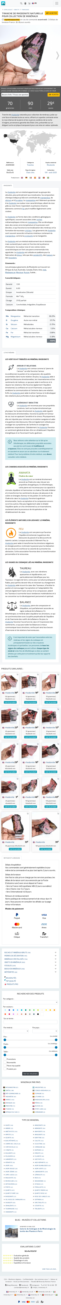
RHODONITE (10, 1196)
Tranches (25, 9)
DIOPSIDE (39, 1150)
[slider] (5, 1040)
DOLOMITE (10, 1153)
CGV (5, 1279)
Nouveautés (10, 978)
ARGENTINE (40, 1087)
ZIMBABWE (40, 1112)
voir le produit (10, 702)
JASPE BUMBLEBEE (43, 1165)
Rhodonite (51, 165)
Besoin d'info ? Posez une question (15, 95)
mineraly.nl (33, 1295)
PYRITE (9, 1187)
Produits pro (11, 984)
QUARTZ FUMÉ (11, 1193)
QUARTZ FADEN (41, 1190)
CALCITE (39, 1140)
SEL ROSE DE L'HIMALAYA (15, 1199)
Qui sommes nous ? (42, 1279)
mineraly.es (20, 1295)
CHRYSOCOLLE (11, 1147)
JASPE (9, 1165)
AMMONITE (40, 1128)
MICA (38, 1178)
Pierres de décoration (15, 956)
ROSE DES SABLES (42, 1196)
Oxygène (14, 320)
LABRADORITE (41, 1171)
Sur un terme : (9, 1018)
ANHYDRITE (40, 1131)
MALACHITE (10, 1178)
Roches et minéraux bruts (17, 952)
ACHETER (51, 13)
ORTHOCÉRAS (11, 1184)
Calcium (14, 328)
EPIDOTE (39, 1153)
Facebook (23, 1285)
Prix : (5, 1037)
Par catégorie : (8, 999)
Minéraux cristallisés (15, 959)
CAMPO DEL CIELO (12, 1144)
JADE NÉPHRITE (41, 1162)
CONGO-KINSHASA (43, 1090)
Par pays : (36, 1028)
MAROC (10, 1099)
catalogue (8, 9)
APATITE (9, 1134)
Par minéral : (8, 1028)
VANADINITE (10, 1212)
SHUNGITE (10, 1202)
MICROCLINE (11, 1181)
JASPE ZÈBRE (11, 1171)
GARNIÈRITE (10, 1159)
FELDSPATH (10, 1156)
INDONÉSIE (11, 1096)
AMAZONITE (40, 1125)
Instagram (34, 1285)
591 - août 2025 (51, 172)
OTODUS (39, 1184)
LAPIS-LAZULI (11, 1174)
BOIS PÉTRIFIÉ (11, 1140)
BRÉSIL (10, 1090)
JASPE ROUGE (11, 1168)
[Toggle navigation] (56, 3)
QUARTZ (9, 1190)
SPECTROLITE (40, 1202)
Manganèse (15, 316)
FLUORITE (39, 1156)
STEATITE (39, 1205)
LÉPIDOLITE (40, 1174)
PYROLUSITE (40, 1187)
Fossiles (10, 965)
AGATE (9, 1125)
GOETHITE (39, 1159)
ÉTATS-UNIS (40, 1109)
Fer (12, 332)
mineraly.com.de (43, 1291)
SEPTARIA (39, 1199)
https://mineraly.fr (40, 1287)
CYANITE (9, 1150)
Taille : (6, 1052)
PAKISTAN (10, 1106)
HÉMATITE (10, 1162)
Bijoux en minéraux (14, 969)
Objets (16, 9)
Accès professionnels (21, 1281)
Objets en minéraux (14, 962)
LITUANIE (39, 1096)
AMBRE (9, 1128)
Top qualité (10, 981)
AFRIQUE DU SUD (12, 1112)
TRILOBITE (39, 1208)
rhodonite (8, 692)
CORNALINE (40, 1147)
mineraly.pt (47, 1295)
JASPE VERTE (40, 1168)
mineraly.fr (11, 1291)
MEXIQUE (10, 1103)
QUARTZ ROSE (41, 1193)
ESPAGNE (39, 1093)
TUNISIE (10, 1109)
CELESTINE (40, 1144)
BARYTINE (39, 1137)
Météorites (10, 972)
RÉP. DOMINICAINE (13, 1093)
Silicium (14, 324)
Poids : (6, 1044)
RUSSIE (39, 1106)
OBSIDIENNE (40, 1181)
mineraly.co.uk (26, 1291)
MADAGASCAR (42, 1099)
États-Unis (30, 172)
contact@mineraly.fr (21, 1287)
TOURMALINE (11, 1208)
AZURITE (9, 1137)
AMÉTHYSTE (11, 1131)
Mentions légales (14, 1279)
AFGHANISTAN (12, 1087)
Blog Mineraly (11, 1285)
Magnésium (15, 336)
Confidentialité (28, 1279)
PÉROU (38, 1103)
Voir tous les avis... (49, 1269)
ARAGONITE (40, 1134)
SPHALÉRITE (10, 1205)
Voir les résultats (30, 1074)
